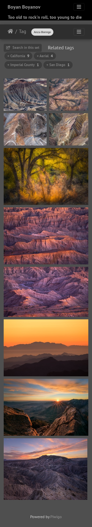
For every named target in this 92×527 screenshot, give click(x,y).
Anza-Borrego (42, 32)
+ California (18, 56)
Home (10, 31)
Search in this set (22, 47)
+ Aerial (45, 56)
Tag (22, 31)
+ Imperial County (23, 64)
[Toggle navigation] (79, 7)
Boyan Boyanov (24, 7)
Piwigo (56, 516)
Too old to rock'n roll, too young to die (45, 17)
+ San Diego (58, 64)
